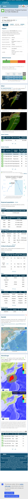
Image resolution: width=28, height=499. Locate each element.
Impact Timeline (4, 134)
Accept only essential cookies (11, 496)
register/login (18, 0)
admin (23, 0)
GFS (12, 24)
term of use (9, 0)
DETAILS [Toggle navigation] (5, 17)
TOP (25, 86)
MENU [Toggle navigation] (3, 6)
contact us (13, 0)
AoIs (16, 202)
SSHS (19, 89)
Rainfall (19, 73)
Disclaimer (12, 456)
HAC (7, 258)
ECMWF (22, 24)
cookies (26, 456)
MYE (7, 263)
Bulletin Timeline (5, 147)
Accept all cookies (9, 493)
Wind (8, 73)
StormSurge (5, 355)
